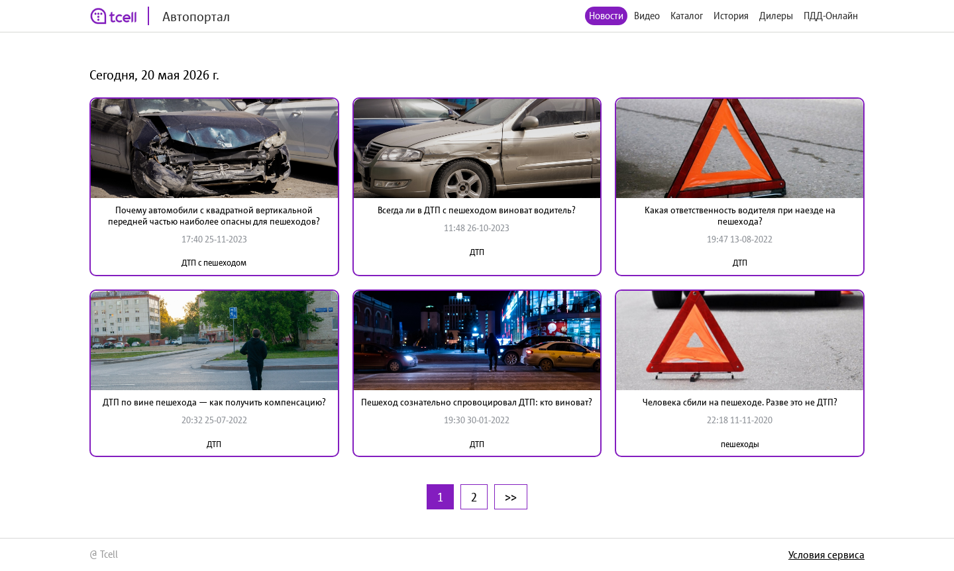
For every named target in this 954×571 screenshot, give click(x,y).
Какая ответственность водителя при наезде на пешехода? (740, 216)
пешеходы (740, 444)
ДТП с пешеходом (214, 263)
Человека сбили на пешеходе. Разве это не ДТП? (740, 402)
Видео (647, 15)
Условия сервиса (826, 554)
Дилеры (776, 15)
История (731, 15)
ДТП (477, 252)
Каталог (686, 15)
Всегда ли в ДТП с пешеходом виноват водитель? (477, 210)
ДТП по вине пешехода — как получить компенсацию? (214, 402)
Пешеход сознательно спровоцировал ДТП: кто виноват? (476, 402)
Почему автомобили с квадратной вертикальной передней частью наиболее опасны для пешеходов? (214, 216)
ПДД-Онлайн (831, 15)
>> (511, 497)
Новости (606, 15)
